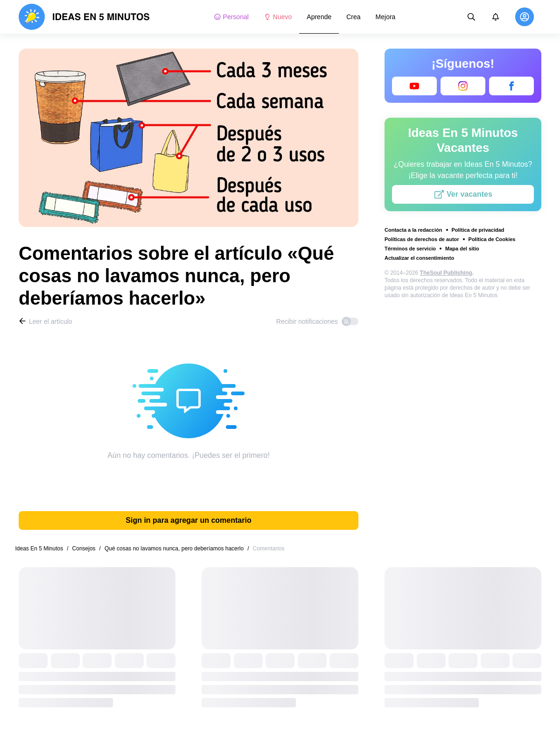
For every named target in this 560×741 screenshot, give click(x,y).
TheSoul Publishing (446, 273)
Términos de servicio (410, 248)
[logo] (84, 17)
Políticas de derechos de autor (422, 239)
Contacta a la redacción (413, 230)
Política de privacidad (478, 230)
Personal (231, 17)
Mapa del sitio (462, 248)
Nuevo (278, 17)
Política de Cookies (492, 239)
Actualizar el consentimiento (419, 258)
